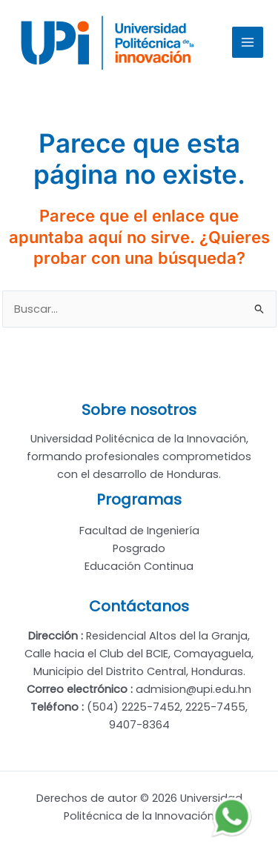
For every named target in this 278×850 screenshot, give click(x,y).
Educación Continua (139, 566)
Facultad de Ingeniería (139, 530)
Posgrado (139, 548)
